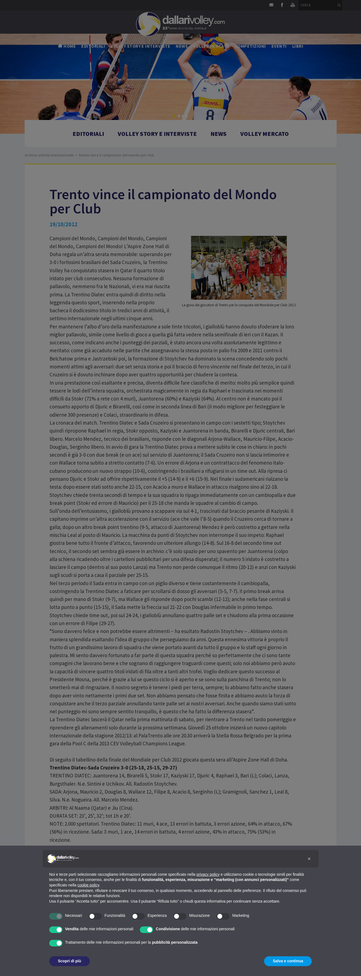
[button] (309, 858)
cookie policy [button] (88, 885)
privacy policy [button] (208, 874)
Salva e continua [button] (288, 961)
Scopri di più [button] (69, 961)
